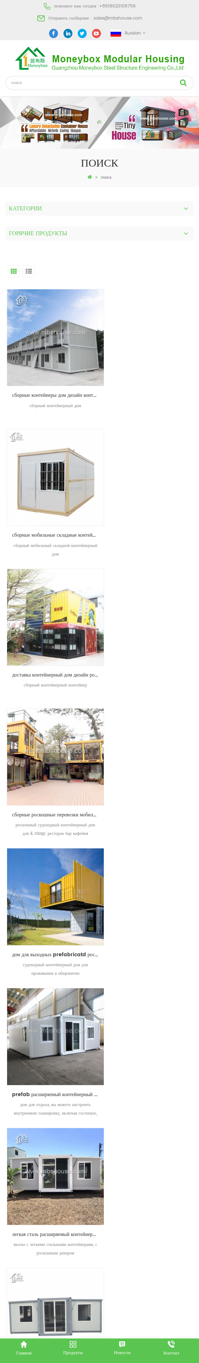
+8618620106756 (117, 6)
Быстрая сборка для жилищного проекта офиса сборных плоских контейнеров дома (52, 1027)
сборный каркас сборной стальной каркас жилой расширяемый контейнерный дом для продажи (152, 770)
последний (113, 1078)
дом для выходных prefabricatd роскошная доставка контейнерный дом (52, 641)
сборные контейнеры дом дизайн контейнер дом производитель (52, 384)
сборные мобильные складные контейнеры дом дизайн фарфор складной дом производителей (152, 384)
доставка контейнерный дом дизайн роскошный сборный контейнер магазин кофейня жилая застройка (52, 512)
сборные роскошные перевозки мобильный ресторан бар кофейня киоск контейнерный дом (152, 512)
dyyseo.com (123, 1330)
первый (85, 1078)
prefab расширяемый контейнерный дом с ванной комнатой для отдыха (152, 641)
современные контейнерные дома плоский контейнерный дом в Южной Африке (52, 898)
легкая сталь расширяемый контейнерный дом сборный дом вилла (52, 770)
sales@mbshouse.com (117, 18)
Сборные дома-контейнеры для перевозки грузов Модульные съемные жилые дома (152, 898)
